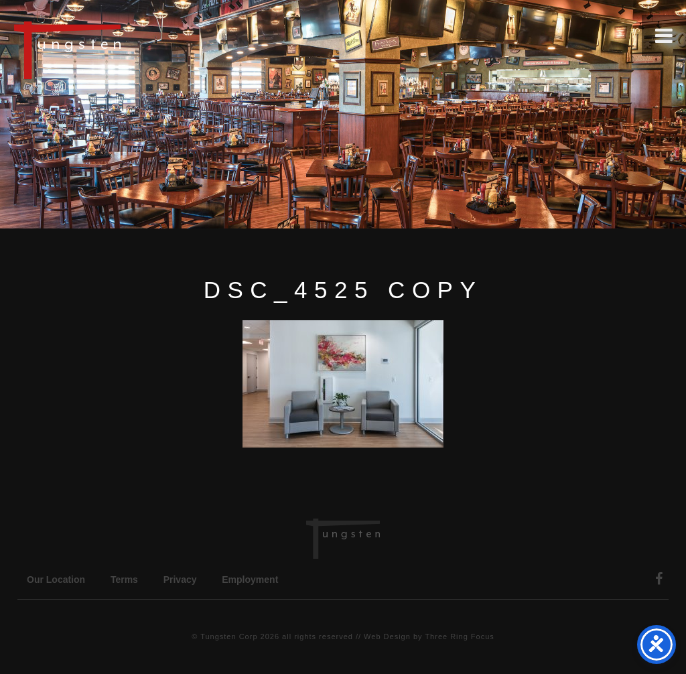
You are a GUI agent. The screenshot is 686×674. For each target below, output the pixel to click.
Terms (124, 579)
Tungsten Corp (228, 636)
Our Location (56, 579)
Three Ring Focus (459, 636)
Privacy (180, 579)
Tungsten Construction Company (113, 49)
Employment (250, 579)
